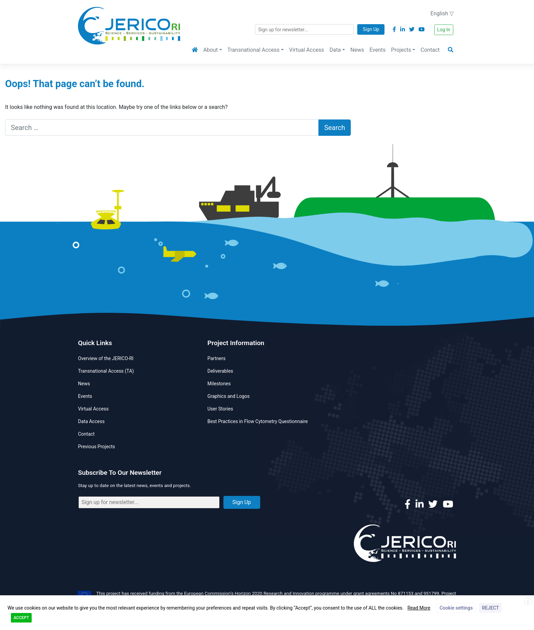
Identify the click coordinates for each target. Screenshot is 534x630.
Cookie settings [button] (456, 608)
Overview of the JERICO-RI (106, 358)
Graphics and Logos (228, 396)
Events (378, 50)
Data (335, 50)
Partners (216, 358)
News (357, 50)
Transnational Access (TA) (106, 371)
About (210, 50)
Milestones (219, 383)
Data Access (91, 421)
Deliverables (220, 371)
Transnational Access (253, 50)
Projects (401, 50)
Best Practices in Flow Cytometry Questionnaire (257, 421)
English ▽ (442, 13)
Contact (430, 50)
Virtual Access (306, 50)
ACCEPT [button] (21, 617)
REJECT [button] (490, 608)
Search (334, 128)
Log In (443, 29)
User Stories (220, 408)
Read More (418, 608)
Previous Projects (96, 446)
